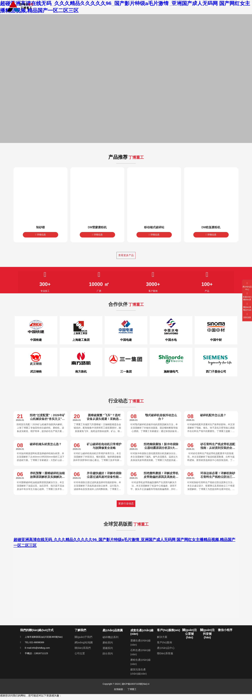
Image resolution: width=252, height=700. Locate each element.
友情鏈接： (119, 689)
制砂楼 (40, 227)
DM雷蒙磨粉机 (97, 227)
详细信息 (40, 234)
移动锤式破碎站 (154, 227)
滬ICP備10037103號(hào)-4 (135, 684)
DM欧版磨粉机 (211, 227)
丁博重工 (131, 689)
